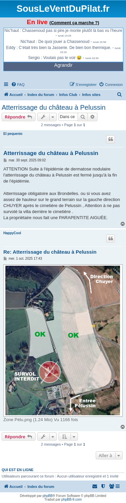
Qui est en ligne (18, 470)
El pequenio (13, 134)
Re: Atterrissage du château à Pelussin (49, 252)
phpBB (48, 496)
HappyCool (12, 233)
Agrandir (63, 65)
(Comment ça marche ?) (74, 22)
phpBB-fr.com (71, 499)
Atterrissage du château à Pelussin (54, 107)
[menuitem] (18, 85)
